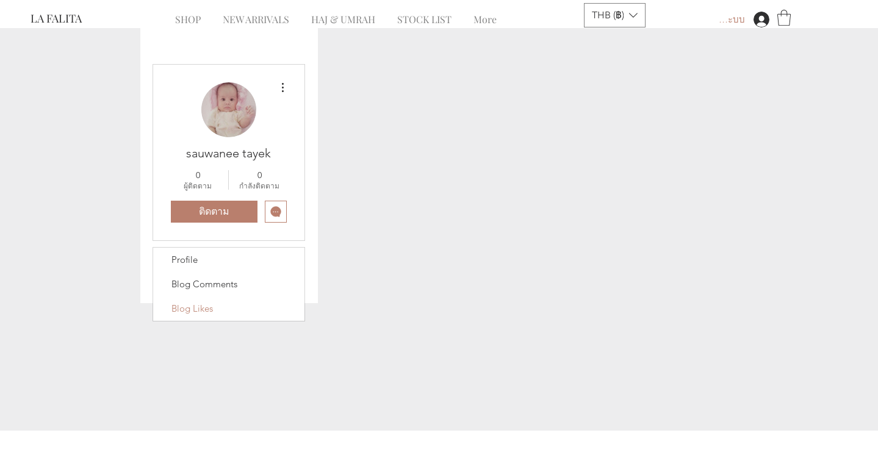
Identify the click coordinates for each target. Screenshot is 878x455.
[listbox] (615, 15)
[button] (615, 15)
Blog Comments (204, 284)
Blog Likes (192, 308)
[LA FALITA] (71, 19)
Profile (184, 259)
